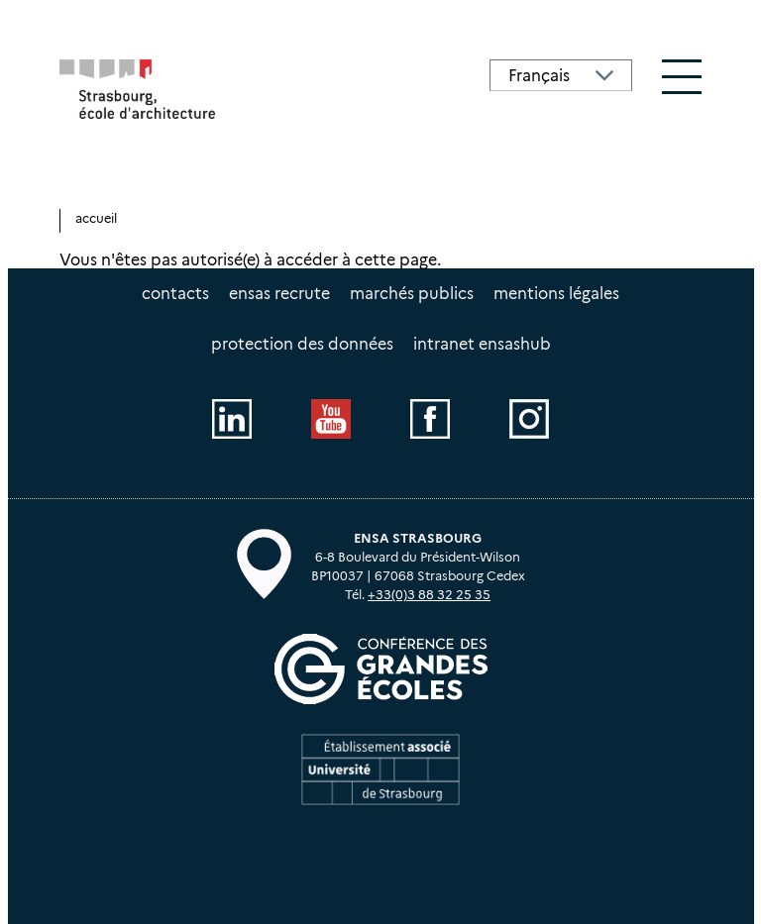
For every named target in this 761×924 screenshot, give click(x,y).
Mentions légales (556, 293)
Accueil (96, 218)
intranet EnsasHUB (482, 344)
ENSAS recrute (279, 293)
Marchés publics (412, 293)
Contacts (175, 293)
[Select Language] (560, 75)
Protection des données (302, 344)
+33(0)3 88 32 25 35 (429, 594)
